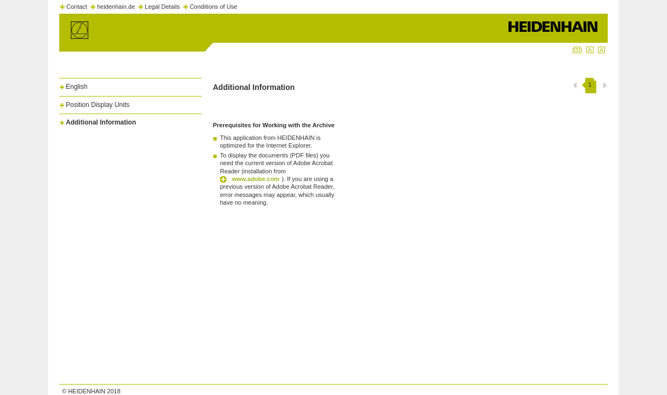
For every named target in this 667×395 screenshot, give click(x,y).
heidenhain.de (116, 6)
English (76, 87)
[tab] (130, 85)
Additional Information (101, 122)
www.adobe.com (255, 179)
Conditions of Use (214, 6)
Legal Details (162, 6)
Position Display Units (97, 105)
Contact (76, 6)
